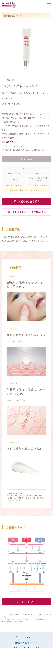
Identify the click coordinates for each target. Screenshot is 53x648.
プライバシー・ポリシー (25, 637)
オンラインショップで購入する (29, 212)
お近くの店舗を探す (29, 201)
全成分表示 (26, 159)
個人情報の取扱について (25, 642)
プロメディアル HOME (9, 5)
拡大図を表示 (29, 602)
